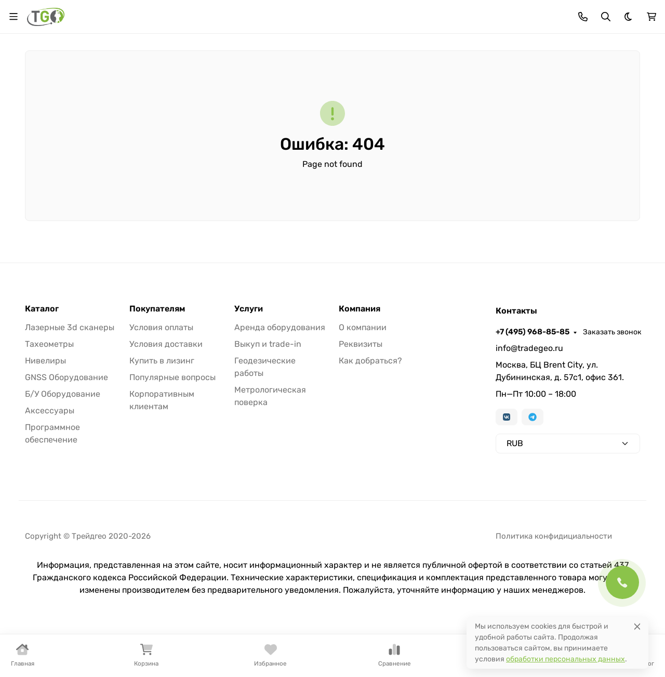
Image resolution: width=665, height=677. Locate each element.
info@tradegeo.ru (529, 348)
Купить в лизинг (161, 361)
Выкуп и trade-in (267, 344)
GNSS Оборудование (66, 377)
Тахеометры (49, 344)
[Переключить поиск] (605, 16)
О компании (363, 327)
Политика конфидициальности (554, 536)
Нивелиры (45, 361)
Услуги (248, 309)
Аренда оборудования (279, 327)
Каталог (42, 309)
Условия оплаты (161, 327)
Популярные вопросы (172, 377)
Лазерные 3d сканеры (69, 327)
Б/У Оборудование (62, 394)
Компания (359, 309)
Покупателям (157, 309)
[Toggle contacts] (583, 16)
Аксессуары (49, 410)
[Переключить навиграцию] (13, 16)
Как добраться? (370, 361)
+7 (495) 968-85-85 (532, 331)
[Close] (637, 626)
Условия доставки (166, 344)
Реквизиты (360, 344)
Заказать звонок (612, 332)
